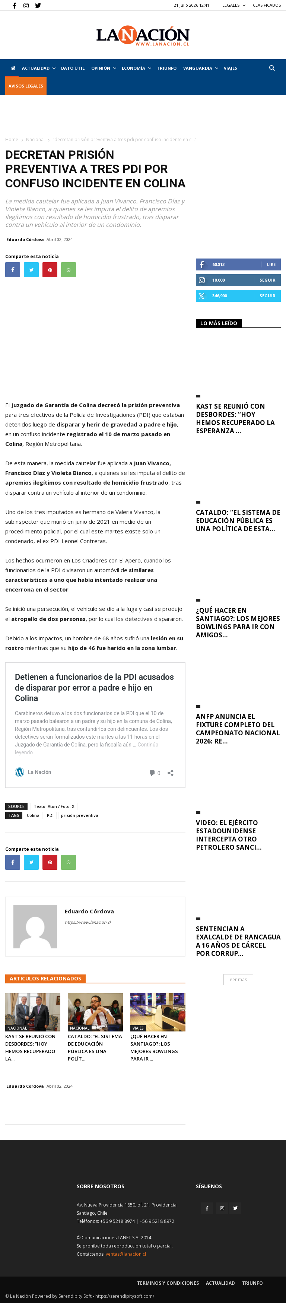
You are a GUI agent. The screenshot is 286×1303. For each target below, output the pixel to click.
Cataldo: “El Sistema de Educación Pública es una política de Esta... (238, 520)
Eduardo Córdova (25, 239)
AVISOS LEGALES (26, 86)
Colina (33, 815)
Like (271, 264)
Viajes (138, 1028)
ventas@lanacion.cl (126, 1254)
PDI (50, 815)
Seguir (268, 280)
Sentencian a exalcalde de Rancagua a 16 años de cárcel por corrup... (238, 941)
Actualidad (38, 68)
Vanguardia (200, 68)
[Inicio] (12, 68)
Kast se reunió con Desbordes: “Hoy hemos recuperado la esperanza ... (235, 418)
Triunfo (167, 68)
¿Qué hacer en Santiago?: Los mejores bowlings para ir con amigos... (238, 622)
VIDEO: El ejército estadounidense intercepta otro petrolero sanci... (229, 835)
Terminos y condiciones (168, 1283)
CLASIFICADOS (267, 5)
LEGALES (234, 5)
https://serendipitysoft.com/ (124, 1296)
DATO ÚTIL (73, 68)
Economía (136, 68)
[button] (272, 68)
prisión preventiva (79, 815)
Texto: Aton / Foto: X (54, 806)
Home (11, 139)
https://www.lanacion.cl (88, 922)
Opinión (103, 68)
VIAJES (230, 68)
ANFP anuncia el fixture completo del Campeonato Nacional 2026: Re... (238, 728)
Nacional (35, 139)
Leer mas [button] (237, 979)
